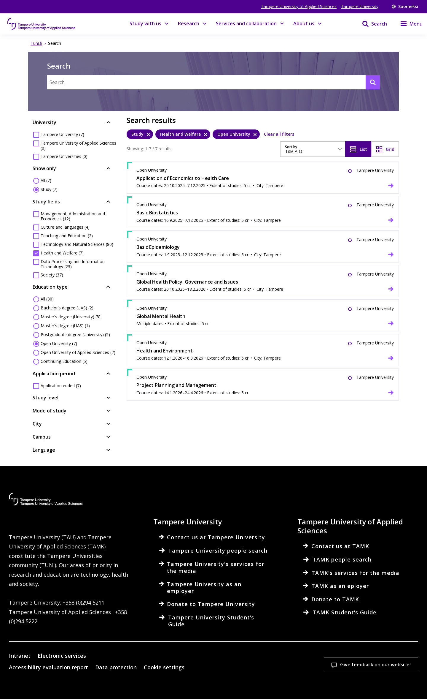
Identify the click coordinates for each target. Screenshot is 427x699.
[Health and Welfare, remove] (182, 134)
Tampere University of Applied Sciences (299, 6)
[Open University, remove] (236, 134)
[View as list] (358, 149)
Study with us (145, 23)
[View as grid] (385, 149)
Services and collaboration (246, 23)
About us (303, 23)
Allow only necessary (380, 668)
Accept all (302, 668)
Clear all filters (279, 134)
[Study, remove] (140, 134)
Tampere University (359, 6)
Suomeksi (405, 6)
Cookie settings (225, 668)
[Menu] (408, 23)
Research (188, 23)
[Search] (371, 23)
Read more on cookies (132, 685)
